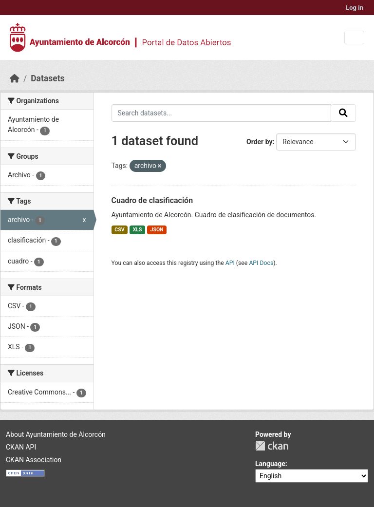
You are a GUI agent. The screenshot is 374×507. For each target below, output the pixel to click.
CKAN (271, 446)
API (230, 263)
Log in (354, 7)
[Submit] (343, 113)
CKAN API (21, 447)
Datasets (47, 78)
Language (270, 464)
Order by (259, 142)
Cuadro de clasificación (152, 200)
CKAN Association (33, 460)
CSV (119, 229)
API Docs (261, 263)
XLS (137, 229)
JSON (157, 229)
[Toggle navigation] (354, 38)
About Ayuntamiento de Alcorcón (56, 434)
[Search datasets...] (222, 113)
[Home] (14, 78)
